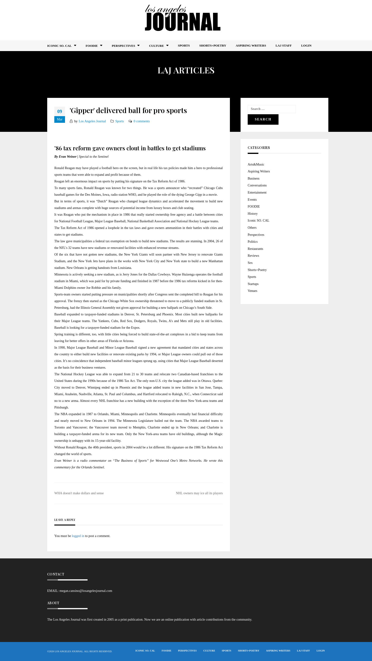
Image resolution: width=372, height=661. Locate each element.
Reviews (253, 255)
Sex (250, 263)
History (253, 213)
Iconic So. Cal (59, 46)
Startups (253, 284)
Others (252, 227)
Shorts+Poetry (212, 45)
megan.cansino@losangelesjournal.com (86, 591)
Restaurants (255, 249)
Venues (252, 291)
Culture (156, 46)
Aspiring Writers (251, 45)
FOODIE (92, 46)
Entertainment (257, 192)
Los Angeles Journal (92, 121)
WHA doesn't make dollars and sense (79, 493)
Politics (253, 241)
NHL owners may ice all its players (199, 493)
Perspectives (123, 46)
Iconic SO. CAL (258, 220)
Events (252, 199)
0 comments (142, 121)
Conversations (257, 185)
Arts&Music (256, 164)
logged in (78, 536)
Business (254, 178)
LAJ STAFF (283, 45)
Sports (184, 45)
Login (306, 45)
